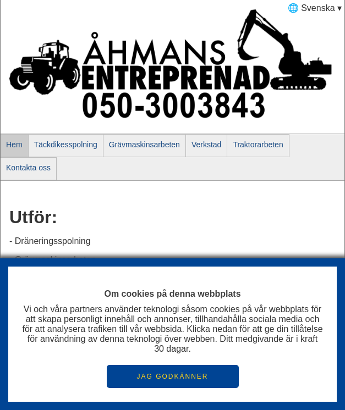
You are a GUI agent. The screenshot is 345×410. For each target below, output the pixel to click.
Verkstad (206, 144)
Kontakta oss (28, 167)
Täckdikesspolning (65, 144)
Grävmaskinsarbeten (144, 144)
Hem (14, 144)
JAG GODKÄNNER (172, 376)
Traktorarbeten (258, 144)
